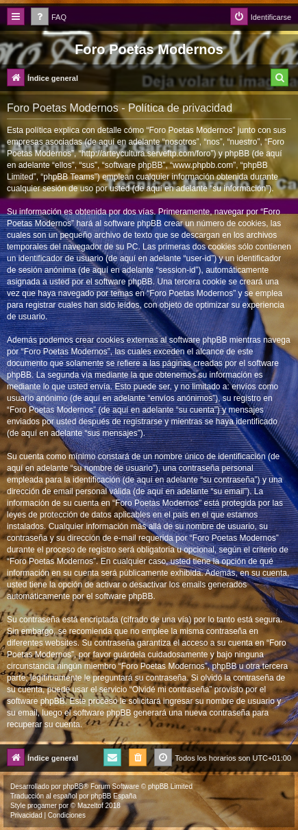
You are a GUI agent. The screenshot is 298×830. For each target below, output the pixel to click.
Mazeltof (90, 805)
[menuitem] (48, 17)
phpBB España (113, 796)
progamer (42, 805)
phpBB (73, 786)
